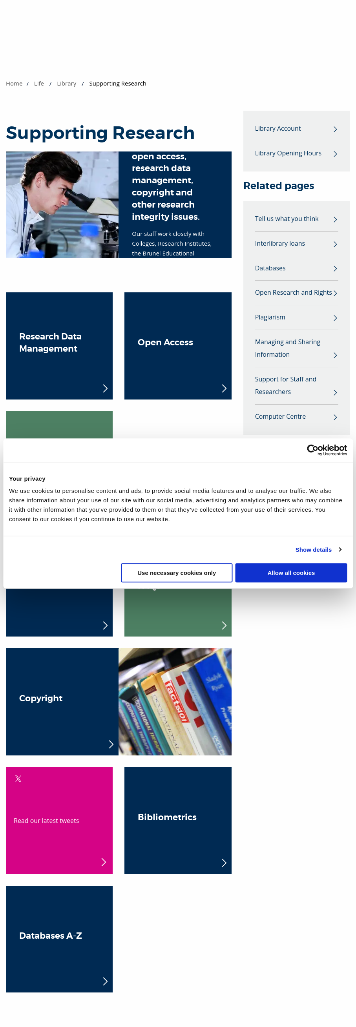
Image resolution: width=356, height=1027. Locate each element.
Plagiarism (270, 318)
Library (66, 83)
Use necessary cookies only (176, 572)
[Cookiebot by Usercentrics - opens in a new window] (312, 450)
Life (39, 83)
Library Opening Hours (288, 153)
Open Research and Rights (293, 293)
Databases (270, 268)
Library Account (278, 128)
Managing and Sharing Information (288, 348)
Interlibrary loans (280, 243)
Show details (314, 549)
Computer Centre (280, 417)
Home (14, 83)
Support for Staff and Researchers (286, 386)
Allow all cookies (291, 572)
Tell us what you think (287, 219)
